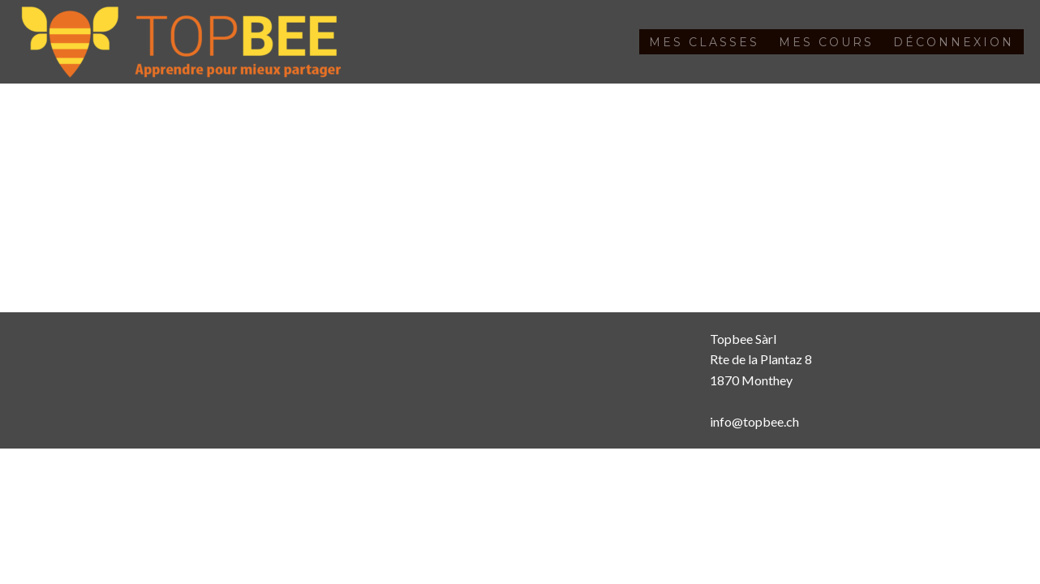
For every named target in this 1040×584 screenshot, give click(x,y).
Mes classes (704, 42)
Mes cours (826, 42)
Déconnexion (953, 42)
